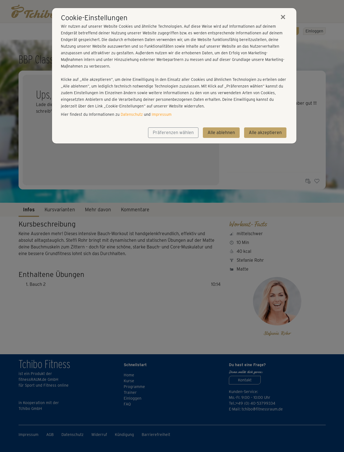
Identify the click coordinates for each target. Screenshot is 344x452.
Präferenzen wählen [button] (173, 132)
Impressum (162, 114)
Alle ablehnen (221, 132)
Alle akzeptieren (265, 132)
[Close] (283, 16)
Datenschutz (132, 114)
